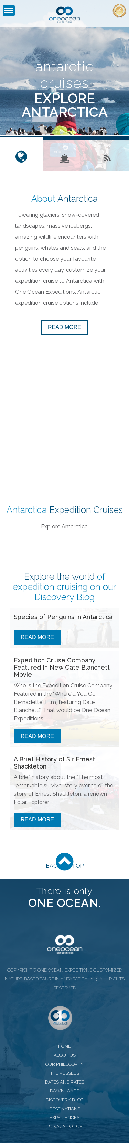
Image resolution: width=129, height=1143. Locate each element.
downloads (64, 1091)
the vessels (64, 1073)
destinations (64, 1108)
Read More (37, 637)
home (64, 1046)
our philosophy (64, 1064)
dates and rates (64, 1082)
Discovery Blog (64, 597)
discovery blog (65, 1099)
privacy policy (65, 1126)
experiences (64, 1117)
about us (65, 1055)
